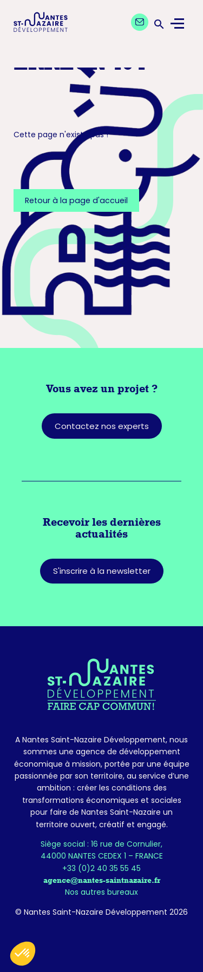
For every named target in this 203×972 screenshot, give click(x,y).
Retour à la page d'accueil (76, 200)
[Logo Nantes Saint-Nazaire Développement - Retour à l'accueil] (41, 23)
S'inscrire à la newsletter (101, 571)
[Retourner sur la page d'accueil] (101, 684)
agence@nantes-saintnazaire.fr (101, 880)
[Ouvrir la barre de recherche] (158, 23)
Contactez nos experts (102, 426)
